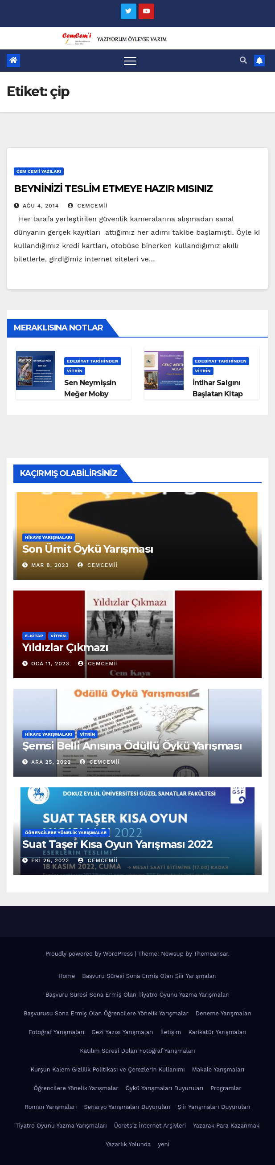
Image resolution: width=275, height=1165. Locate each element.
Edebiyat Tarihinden (93, 360)
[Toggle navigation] (130, 60)
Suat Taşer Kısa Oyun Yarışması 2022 (117, 844)
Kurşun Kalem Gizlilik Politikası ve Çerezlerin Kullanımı (108, 1069)
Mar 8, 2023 (50, 565)
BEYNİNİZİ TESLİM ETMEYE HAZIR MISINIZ (113, 189)
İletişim (170, 1032)
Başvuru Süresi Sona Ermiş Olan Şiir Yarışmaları (149, 976)
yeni (163, 1144)
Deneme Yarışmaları (223, 1013)
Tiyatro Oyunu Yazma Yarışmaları (61, 1125)
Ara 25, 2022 (51, 762)
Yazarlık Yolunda (128, 1144)
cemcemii (88, 206)
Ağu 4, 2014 (41, 206)
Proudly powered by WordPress (90, 953)
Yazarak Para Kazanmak (226, 1125)
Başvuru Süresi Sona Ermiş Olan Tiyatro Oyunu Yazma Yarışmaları (137, 994)
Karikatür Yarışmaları (217, 1032)
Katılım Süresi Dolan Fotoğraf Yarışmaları (137, 1050)
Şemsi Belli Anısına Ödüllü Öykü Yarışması (132, 745)
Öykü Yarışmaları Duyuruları (164, 1088)
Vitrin (74, 370)
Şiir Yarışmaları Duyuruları (213, 1107)
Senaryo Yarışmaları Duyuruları (127, 1107)
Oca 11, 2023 (50, 663)
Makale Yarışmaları (218, 1069)
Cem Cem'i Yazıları (38, 171)
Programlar (225, 1088)
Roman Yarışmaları (51, 1107)
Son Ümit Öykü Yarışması (87, 548)
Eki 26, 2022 (50, 860)
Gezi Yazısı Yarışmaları (122, 1032)
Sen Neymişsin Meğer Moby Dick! (90, 394)
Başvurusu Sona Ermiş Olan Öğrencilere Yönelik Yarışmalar (106, 1013)
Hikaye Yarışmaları (48, 537)
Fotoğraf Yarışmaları (56, 1032)
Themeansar (211, 953)
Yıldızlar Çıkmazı (65, 647)
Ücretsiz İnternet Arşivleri (150, 1125)
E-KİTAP (34, 635)
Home (66, 976)
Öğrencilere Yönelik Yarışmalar (66, 832)
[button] (243, 60)
